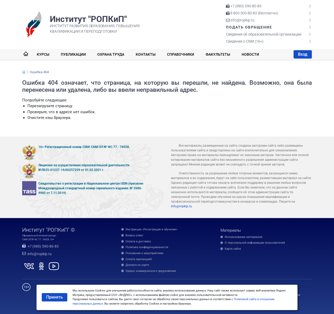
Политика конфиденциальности (147, 247)
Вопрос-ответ (134, 235)
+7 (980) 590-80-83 (243, 6)
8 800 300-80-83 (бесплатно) (252, 13)
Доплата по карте (137, 265)
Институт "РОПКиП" (88, 19)
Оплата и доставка (138, 241)
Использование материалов (243, 237)
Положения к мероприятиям (144, 253)
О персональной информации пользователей (255, 242)
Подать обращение (249, 27)
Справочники (180, 54)
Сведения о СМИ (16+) (245, 41)
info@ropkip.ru (240, 20)
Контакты (146, 54)
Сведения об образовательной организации (263, 34)
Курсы (43, 54)
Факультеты (218, 54)
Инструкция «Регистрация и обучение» (151, 229)
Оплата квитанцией (139, 259)
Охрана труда (110, 54)
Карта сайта (233, 248)
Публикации (73, 54)
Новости (250, 54)
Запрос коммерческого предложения (151, 271)
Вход (302, 54)
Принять (54, 297)
